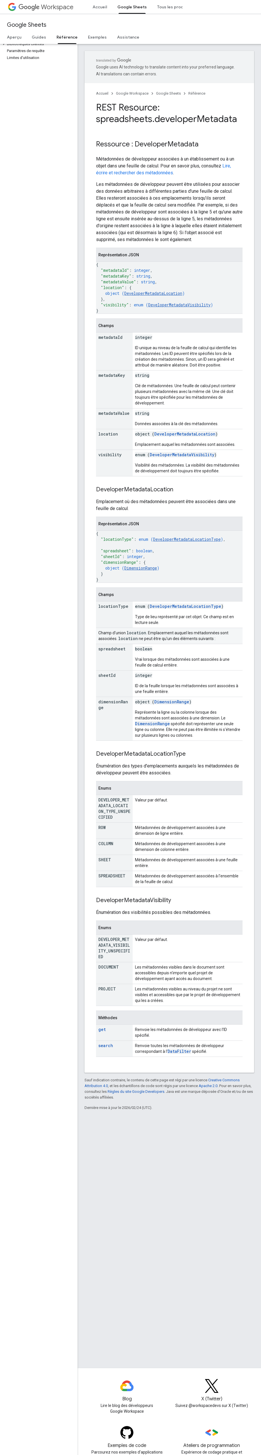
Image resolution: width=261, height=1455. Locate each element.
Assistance (128, 37)
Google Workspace (132, 93)
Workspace (46, 7)
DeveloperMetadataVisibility (179, 305)
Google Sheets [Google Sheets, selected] (132, 6)
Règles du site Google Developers (136, 1091)
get (102, 1029)
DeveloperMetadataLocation (153, 293)
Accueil (100, 6)
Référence (196, 93)
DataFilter (179, 1051)
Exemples (97, 37)
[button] (37, 44)
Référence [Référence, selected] (67, 37)
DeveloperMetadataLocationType (187, 539)
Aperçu (14, 37)
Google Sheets (26, 24)
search (105, 1045)
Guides (39, 37)
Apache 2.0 (208, 1086)
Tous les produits (174, 6)
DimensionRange (140, 568)
